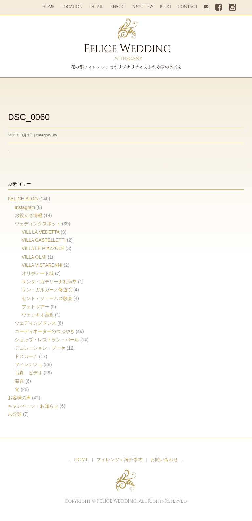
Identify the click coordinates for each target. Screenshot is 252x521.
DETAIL (96, 6)
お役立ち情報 (28, 215)
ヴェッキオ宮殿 (38, 314)
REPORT (117, 6)
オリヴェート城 (38, 273)
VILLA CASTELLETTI (44, 240)
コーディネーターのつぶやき (44, 331)
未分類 (15, 414)
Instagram (25, 207)
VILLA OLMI (34, 257)
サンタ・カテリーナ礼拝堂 (49, 281)
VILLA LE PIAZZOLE (43, 248)
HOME (48, 6)
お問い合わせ (164, 460)
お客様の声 (19, 397)
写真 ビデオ (28, 372)
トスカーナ (26, 356)
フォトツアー (35, 306)
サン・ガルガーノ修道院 (47, 289)
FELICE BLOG (23, 198)
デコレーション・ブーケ (40, 348)
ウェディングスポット (38, 223)
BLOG (165, 6)
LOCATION (72, 6)
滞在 (19, 381)
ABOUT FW (142, 6)
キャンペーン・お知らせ (33, 406)
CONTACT (188, 6)
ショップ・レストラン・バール (47, 339)
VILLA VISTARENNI (42, 265)
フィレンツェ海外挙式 (119, 460)
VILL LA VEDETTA (40, 232)
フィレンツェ (28, 364)
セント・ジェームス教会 (47, 298)
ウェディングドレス (35, 323)
